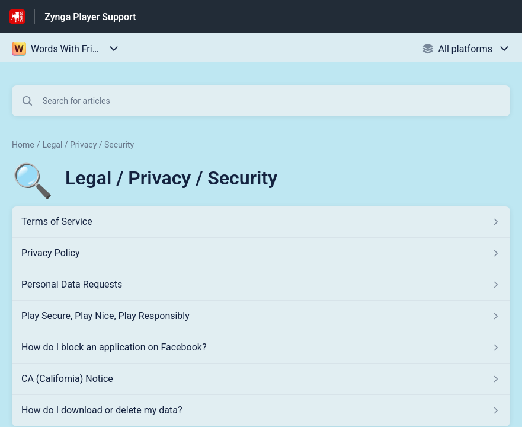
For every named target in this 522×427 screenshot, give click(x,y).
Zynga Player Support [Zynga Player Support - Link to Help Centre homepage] (90, 17)
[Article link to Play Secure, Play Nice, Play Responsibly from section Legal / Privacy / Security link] (261, 316)
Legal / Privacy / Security (88, 144)
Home (23, 144)
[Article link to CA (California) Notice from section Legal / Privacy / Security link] (261, 379)
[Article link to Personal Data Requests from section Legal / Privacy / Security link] (261, 285)
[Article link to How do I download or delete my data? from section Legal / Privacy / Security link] (261, 410)
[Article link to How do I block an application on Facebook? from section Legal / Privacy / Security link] (261, 347)
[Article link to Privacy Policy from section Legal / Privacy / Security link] (261, 253)
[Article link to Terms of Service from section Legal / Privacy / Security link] (261, 222)
